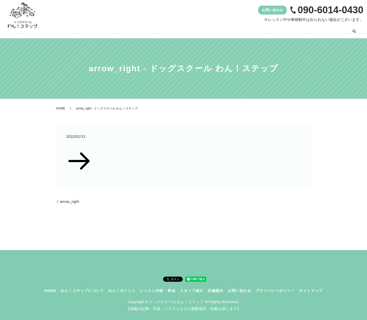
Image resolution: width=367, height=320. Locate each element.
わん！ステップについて (139, 30)
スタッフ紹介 (272, 30)
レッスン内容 (220, 30)
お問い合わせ (332, 30)
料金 (246, 30)
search (354, 30)
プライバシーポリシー (275, 287)
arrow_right (69, 198)
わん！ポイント (184, 30)
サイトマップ (310, 287)
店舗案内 (302, 30)
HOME (102, 30)
